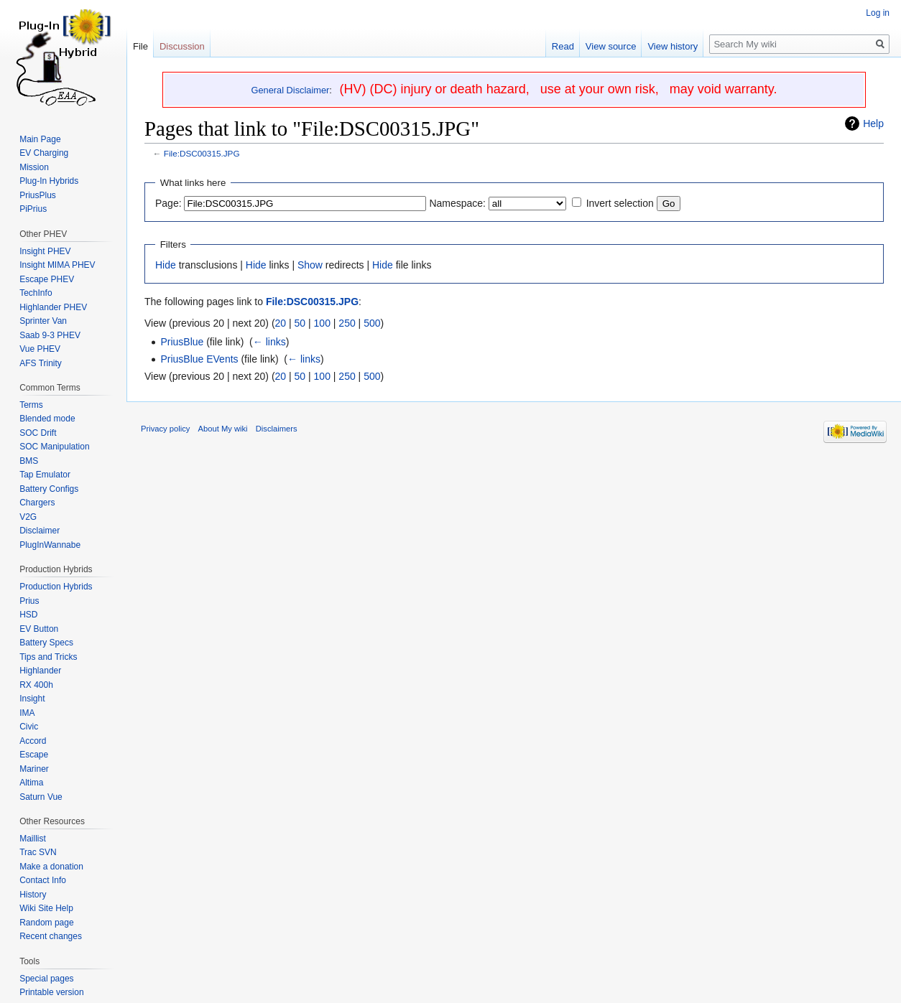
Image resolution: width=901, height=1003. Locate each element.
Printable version (51, 992)
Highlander (40, 671)
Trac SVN (38, 852)
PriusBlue (181, 341)
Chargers (37, 503)
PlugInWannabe (49, 545)
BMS (28, 461)
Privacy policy (165, 428)
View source (611, 46)
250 (346, 323)
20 (281, 323)
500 (372, 323)
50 (300, 323)
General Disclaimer (290, 90)
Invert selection (620, 203)
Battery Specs (46, 643)
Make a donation (51, 867)
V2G (28, 517)
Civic (28, 727)
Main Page (39, 139)
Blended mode (47, 419)
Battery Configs (48, 489)
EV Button (38, 629)
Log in (878, 13)
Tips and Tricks (48, 657)
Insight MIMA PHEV (57, 265)
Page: (168, 203)
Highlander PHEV (53, 307)
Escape (33, 755)
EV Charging (43, 153)
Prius (29, 601)
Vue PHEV (39, 349)
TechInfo (35, 293)
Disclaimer (39, 531)
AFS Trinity (40, 363)
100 (322, 323)
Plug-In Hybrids (48, 181)
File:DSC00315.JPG (202, 153)
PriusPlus (37, 195)
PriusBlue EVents (199, 359)
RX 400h (36, 685)
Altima (31, 783)
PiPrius (33, 209)
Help (873, 123)
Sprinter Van (43, 321)
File (140, 46)
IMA (26, 713)
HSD (28, 615)
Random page (46, 923)
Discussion (182, 46)
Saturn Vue (41, 797)
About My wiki (223, 428)
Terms (31, 405)
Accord (32, 741)
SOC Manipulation (54, 447)
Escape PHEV (46, 279)
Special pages (46, 979)
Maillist (32, 839)
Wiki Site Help (46, 908)
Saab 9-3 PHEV (49, 335)
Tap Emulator (44, 475)
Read (563, 46)
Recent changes (50, 936)
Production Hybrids (55, 587)
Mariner (34, 769)
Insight (32, 699)
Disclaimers (276, 428)
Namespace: (457, 203)
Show (310, 265)
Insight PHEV (44, 251)
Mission (34, 167)
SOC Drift (37, 433)
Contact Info (42, 880)
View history (672, 46)
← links (269, 341)
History (32, 895)
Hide (165, 265)
